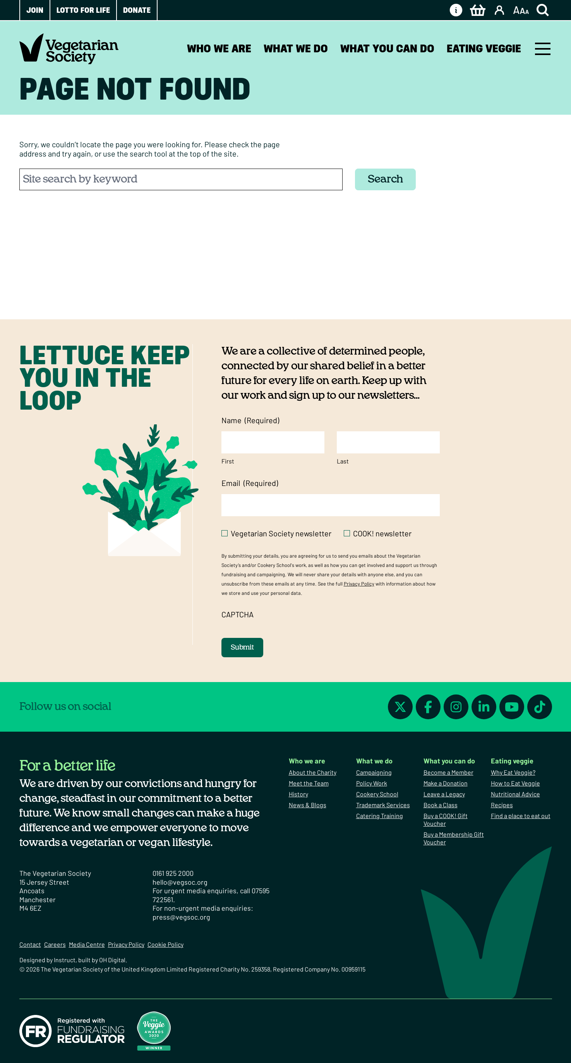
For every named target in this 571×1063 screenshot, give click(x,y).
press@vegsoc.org (181, 917)
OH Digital (112, 959)
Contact (30, 944)
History (298, 794)
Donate (137, 10)
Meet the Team (309, 783)
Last (343, 461)
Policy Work (371, 783)
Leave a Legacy (444, 794)
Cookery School (377, 794)
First (227, 461)
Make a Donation (446, 783)
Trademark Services (383, 804)
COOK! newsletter (382, 533)
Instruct (64, 959)
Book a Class (441, 804)
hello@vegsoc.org (180, 882)
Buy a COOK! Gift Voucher (446, 819)
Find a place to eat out (520, 815)
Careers (55, 944)
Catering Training (379, 815)
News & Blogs (307, 804)
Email (249, 483)
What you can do (387, 48)
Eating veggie (484, 48)
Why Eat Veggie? (513, 772)
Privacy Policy (359, 584)
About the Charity (312, 772)
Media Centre (87, 944)
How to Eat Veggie (515, 783)
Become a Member (448, 772)
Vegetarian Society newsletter (281, 533)
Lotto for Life (83, 10)
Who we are (219, 48)
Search (385, 179)
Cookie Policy (165, 944)
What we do (296, 48)
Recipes (502, 804)
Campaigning (374, 772)
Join (34, 10)
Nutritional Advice (515, 794)
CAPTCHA (237, 614)
